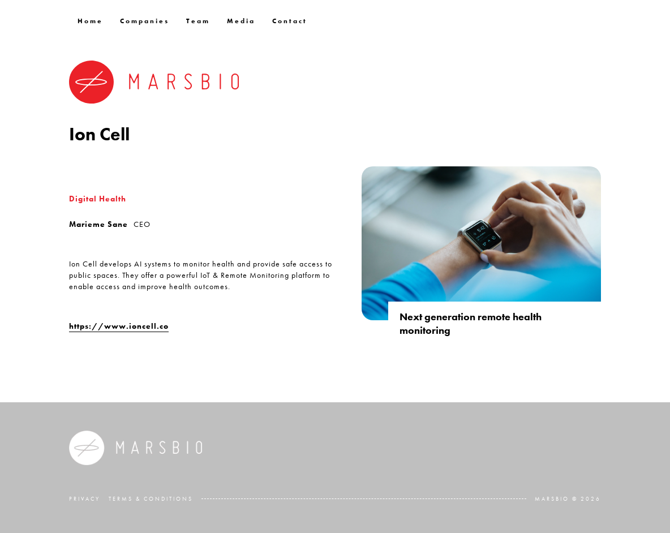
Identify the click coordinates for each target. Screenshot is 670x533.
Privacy (84, 498)
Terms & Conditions (151, 498)
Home (90, 20)
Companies (144, 20)
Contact (289, 20)
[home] (154, 82)
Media (241, 20)
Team (198, 20)
